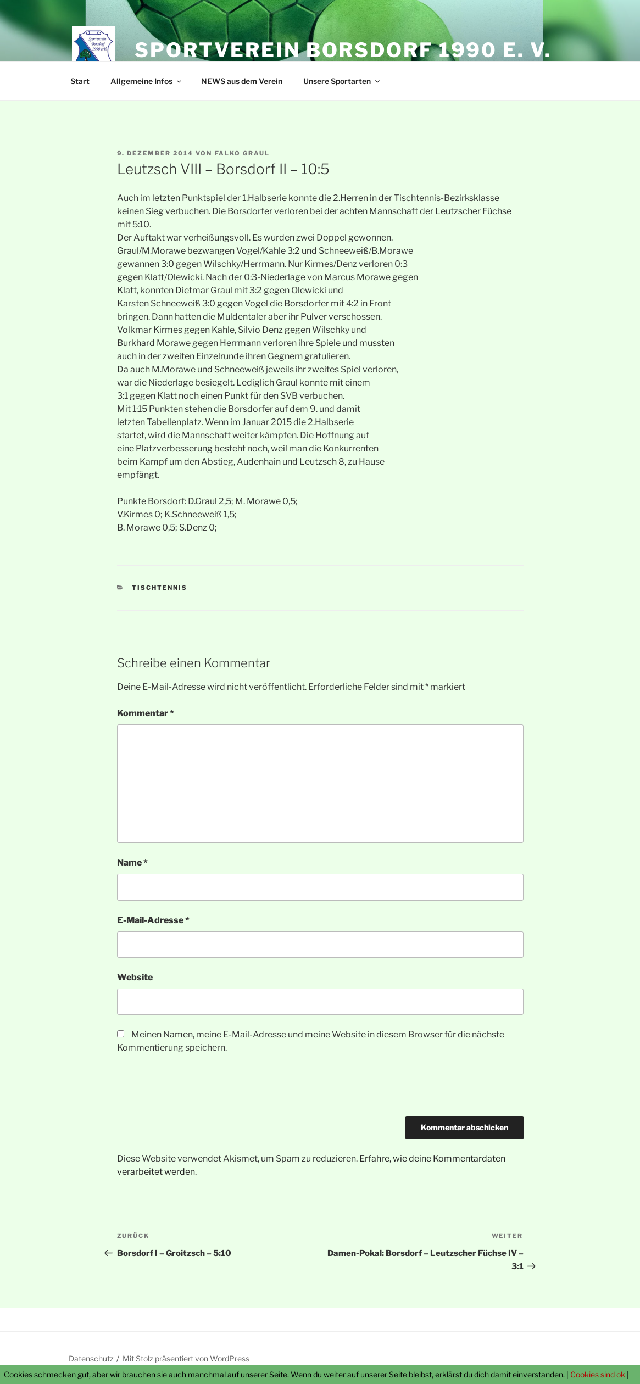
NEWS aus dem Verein (241, 81)
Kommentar (145, 713)
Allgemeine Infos (146, 81)
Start (80, 81)
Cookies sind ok (597, 1374)
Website (135, 977)
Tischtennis (159, 587)
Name (132, 862)
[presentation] (200, 1089)
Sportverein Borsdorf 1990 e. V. (343, 50)
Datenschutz (91, 1358)
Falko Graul (242, 153)
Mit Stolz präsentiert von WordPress (186, 1358)
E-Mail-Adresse (153, 920)
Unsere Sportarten (342, 81)
